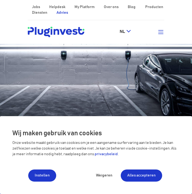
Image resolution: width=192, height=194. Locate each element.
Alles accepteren (141, 175)
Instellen (42, 175)
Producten (154, 7)
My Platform (84, 7)
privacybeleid (106, 154)
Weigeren (104, 175)
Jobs (36, 7)
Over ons (111, 7)
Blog (132, 7)
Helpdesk (57, 7)
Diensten (40, 13)
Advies (62, 13)
